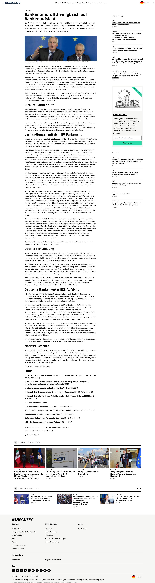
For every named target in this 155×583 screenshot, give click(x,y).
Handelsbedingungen (96, 580)
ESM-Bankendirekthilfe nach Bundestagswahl (42, 414)
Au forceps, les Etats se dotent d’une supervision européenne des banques (66, 375)
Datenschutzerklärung (20, 580)
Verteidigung (71, 3)
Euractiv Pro (82, 528)
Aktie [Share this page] (37, 435)
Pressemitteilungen (19, 545)
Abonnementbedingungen (77, 580)
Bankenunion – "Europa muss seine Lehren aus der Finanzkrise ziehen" (52, 410)
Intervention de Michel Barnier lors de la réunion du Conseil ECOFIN (64, 396)
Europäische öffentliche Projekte (24, 532)
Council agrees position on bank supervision (45, 388)
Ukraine (58, 3)
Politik (64, 3)
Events (99, 3)
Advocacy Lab (17, 528)
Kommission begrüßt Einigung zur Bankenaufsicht (57, 392)
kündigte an (55, 139)
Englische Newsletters (53, 559)
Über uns (48, 528)
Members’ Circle (18, 549)
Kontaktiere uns (51, 532)
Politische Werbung (52, 542)
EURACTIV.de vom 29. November (37, 146)
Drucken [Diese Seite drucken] (29, 435)
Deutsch (145, 2)
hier (75, 341)
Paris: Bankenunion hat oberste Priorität (41, 406)
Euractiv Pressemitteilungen (55, 538)
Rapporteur (81, 3)
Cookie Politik (34, 580)
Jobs (104, 3)
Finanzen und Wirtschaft (44, 431)
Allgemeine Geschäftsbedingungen (53, 580)
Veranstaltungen (18, 535)
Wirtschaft (27, 10)
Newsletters (92, 3)
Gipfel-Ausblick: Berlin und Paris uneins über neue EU (45, 418)
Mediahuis (49, 535)
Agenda (14, 542)
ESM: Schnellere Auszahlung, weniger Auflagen (43, 422)
